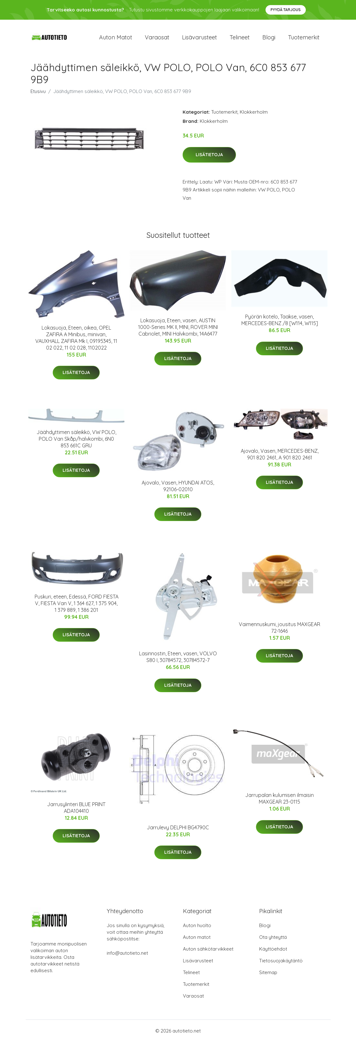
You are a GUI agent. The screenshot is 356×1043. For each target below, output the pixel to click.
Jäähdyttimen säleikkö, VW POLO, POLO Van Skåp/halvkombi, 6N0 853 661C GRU (76, 440)
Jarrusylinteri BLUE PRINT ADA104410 (76, 808)
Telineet (240, 38)
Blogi (268, 38)
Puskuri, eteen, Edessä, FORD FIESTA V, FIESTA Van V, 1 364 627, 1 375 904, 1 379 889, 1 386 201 (76, 604)
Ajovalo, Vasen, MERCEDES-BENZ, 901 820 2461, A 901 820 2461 (280, 455)
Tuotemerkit (303, 38)
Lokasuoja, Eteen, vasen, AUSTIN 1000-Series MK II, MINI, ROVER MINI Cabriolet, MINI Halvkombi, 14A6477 (178, 328)
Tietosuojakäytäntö (281, 962)
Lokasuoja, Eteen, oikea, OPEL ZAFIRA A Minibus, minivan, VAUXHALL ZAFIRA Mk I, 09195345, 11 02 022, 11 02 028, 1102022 (76, 339)
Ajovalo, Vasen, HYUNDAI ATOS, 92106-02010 (178, 487)
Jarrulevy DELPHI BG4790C (178, 829)
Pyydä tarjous (286, 9)
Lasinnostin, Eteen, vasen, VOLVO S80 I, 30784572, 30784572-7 (178, 658)
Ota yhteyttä (273, 938)
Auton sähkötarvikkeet (208, 950)
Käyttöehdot (273, 950)
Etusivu (38, 93)
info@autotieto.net (127, 954)
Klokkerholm (254, 113)
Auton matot (115, 38)
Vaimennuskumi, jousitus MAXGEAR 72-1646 (279, 628)
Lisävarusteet (199, 38)
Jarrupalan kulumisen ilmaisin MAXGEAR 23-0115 (279, 799)
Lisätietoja (209, 156)
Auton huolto (197, 927)
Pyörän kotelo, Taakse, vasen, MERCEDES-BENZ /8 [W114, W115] (279, 321)
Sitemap (268, 974)
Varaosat (157, 38)
